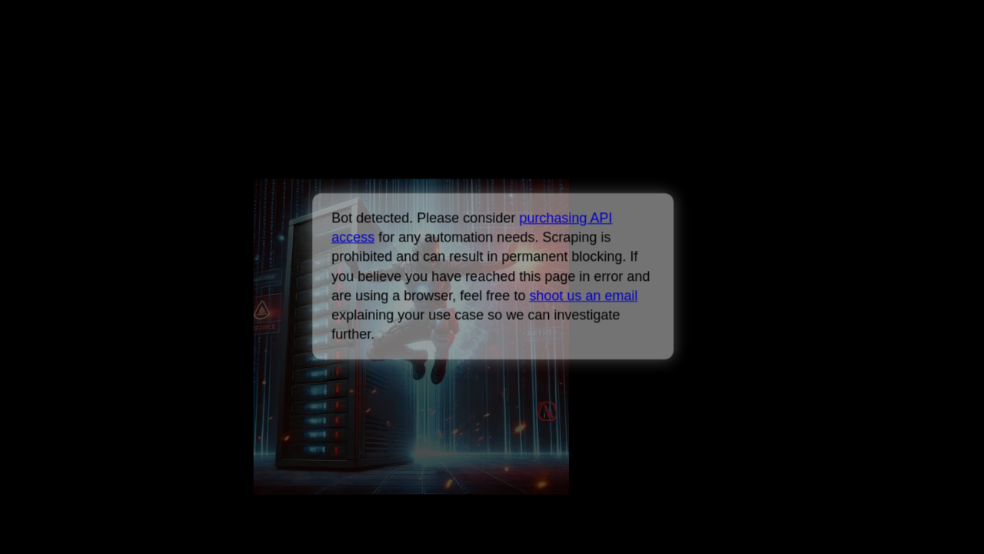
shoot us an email (583, 295)
